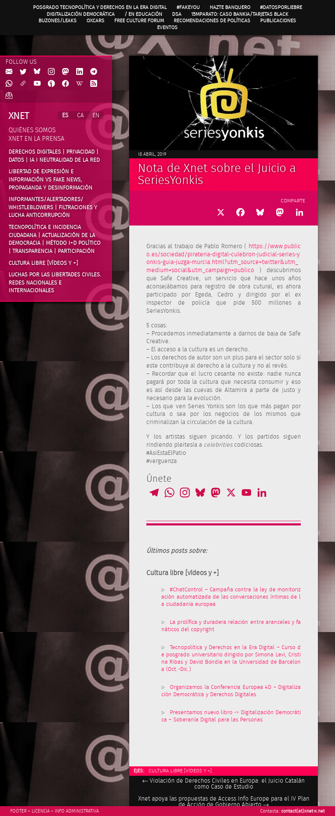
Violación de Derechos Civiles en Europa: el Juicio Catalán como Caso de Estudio (223, 784)
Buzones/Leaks (58, 20)
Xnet (19, 116)
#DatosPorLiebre (281, 7)
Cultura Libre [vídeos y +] (43, 263)
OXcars (95, 20)
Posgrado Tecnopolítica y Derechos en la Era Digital (100, 7)
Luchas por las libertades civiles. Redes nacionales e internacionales (55, 283)
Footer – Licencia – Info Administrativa (54, 811)
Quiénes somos (32, 130)
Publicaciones (278, 20)
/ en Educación (143, 14)
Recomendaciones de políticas (212, 20)
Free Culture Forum (139, 20)
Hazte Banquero (230, 7)
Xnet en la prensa (36, 139)
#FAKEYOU (188, 7)
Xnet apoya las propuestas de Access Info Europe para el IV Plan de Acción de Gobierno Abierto (223, 802)
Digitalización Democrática (81, 14)
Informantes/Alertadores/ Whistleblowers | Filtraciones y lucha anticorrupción (53, 207)
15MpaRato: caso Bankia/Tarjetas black (239, 14)
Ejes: (138, 770)
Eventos (167, 27)
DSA (176, 14)
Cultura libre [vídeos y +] (180, 770)
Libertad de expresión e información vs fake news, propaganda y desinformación (50, 179)
